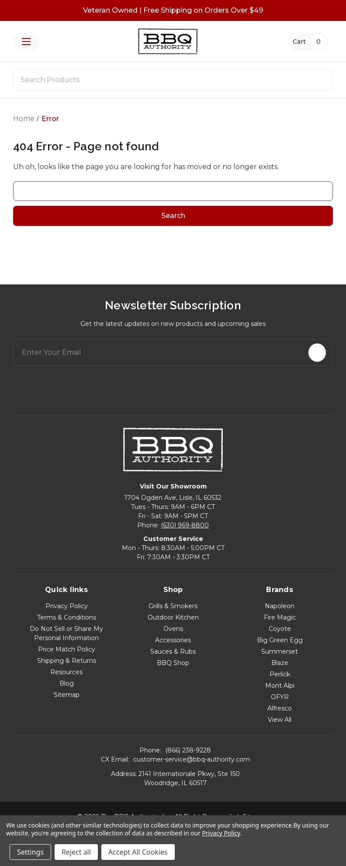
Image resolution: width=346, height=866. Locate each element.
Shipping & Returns (66, 661)
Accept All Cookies (138, 852)
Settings (30, 852)
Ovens (173, 629)
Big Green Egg (280, 640)
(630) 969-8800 (185, 525)
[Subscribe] (317, 352)
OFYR (280, 697)
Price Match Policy (66, 649)
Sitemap (67, 695)
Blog (66, 683)
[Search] (320, 80)
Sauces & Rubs (173, 651)
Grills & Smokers (173, 606)
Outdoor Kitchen (173, 617)
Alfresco (279, 708)
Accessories (173, 640)
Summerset (279, 651)
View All (279, 720)
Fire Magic (280, 617)
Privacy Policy (66, 606)
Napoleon (279, 606)
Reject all (76, 852)
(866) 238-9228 (188, 750)
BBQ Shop (173, 663)
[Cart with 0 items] (307, 41)
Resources (66, 672)
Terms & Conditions (66, 617)
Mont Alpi (279, 685)
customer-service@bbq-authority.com (191, 759)
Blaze (279, 663)
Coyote (280, 629)
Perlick (280, 674)
